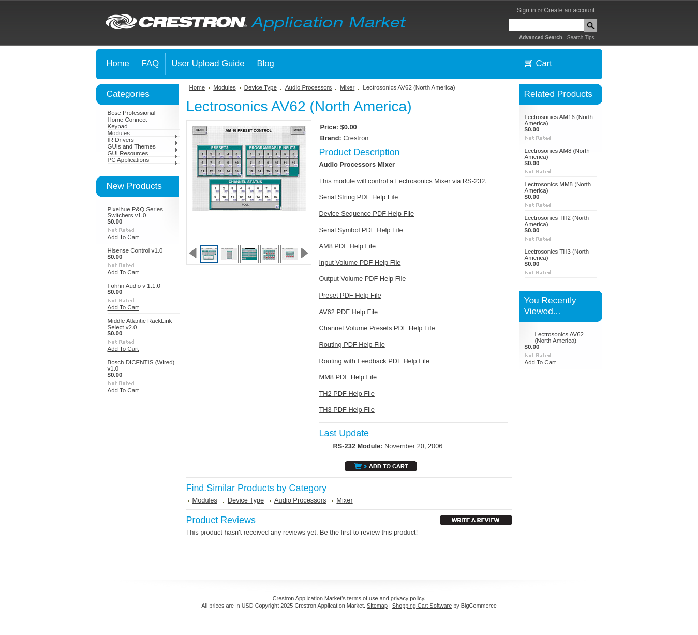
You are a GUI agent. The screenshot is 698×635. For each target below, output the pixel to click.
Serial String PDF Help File (358, 197)
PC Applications (143, 160)
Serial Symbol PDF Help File (361, 230)
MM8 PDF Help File (348, 377)
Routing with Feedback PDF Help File (374, 361)
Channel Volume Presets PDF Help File (377, 328)
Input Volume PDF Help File (360, 263)
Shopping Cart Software (422, 605)
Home (197, 87)
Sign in (526, 10)
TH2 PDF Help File (347, 393)
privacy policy (407, 598)
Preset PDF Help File (350, 295)
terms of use (362, 598)
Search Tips (581, 37)
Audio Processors (308, 87)
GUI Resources (143, 153)
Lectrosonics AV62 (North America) (559, 337)
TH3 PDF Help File (347, 410)
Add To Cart (123, 237)
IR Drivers (143, 140)
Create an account (569, 10)
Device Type (260, 87)
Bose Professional (132, 113)
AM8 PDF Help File (347, 246)
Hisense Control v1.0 (135, 250)
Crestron (355, 138)
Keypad (118, 126)
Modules (143, 133)
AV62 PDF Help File (348, 312)
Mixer (347, 87)
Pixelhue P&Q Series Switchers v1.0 (136, 212)
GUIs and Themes (143, 146)
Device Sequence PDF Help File (366, 213)
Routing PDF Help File (352, 344)
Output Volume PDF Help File (362, 279)
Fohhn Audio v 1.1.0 (134, 286)
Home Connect (127, 119)
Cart (544, 63)
